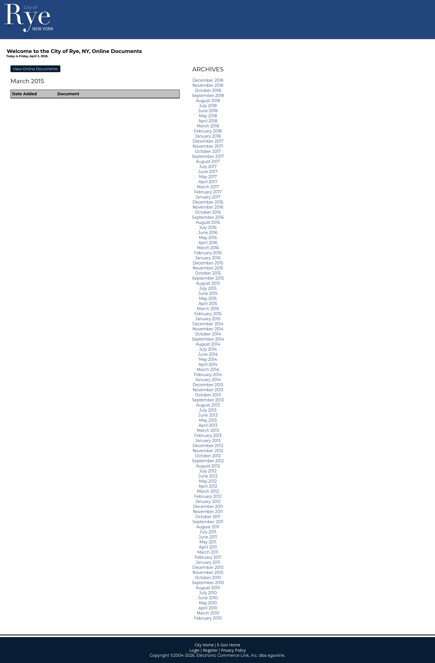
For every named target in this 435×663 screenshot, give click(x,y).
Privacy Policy (233, 650)
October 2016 (208, 212)
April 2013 (208, 425)
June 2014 (208, 354)
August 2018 (208, 100)
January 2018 (208, 136)
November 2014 (207, 329)
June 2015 (208, 293)
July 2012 (208, 471)
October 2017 (208, 151)
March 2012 (208, 491)
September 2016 (208, 217)
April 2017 (208, 181)
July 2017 (208, 166)
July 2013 (208, 410)
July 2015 (208, 288)
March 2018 (208, 126)
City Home (204, 644)
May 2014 (208, 359)
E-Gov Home (228, 644)
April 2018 (207, 120)
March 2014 (208, 369)
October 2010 (208, 577)
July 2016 (208, 227)
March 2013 (208, 430)
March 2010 (208, 613)
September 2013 (208, 400)
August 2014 (208, 344)
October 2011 (207, 516)
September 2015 (208, 278)
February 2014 (208, 374)
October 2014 (208, 334)
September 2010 (208, 582)
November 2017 (208, 146)
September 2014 (208, 339)
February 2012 (208, 496)
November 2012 (208, 450)
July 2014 (208, 349)
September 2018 (208, 95)
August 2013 (208, 405)
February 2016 (207, 252)
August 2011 (207, 526)
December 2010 (207, 567)
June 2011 (208, 537)
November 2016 (208, 207)
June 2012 (208, 476)
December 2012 (208, 445)
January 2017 (208, 197)
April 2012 (208, 486)
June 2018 (208, 110)
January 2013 (207, 440)
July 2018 (208, 105)
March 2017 (208, 186)
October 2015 (208, 273)
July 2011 (208, 531)
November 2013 (208, 389)
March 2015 (208, 308)
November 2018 (207, 85)
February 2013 (208, 435)
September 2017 (208, 156)
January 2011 (208, 562)
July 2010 (208, 592)
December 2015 (208, 263)
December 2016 (207, 202)
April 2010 (208, 608)
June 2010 (208, 597)
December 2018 (207, 80)
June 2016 (208, 232)
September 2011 (207, 521)
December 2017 (208, 141)
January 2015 (207, 318)
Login (194, 650)
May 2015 (208, 298)
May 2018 (208, 115)
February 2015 (208, 313)
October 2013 (208, 394)
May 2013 (208, 420)
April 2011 (208, 547)
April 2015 (208, 303)
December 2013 (208, 384)
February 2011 (208, 557)
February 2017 (207, 192)
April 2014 (208, 364)
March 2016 (208, 247)
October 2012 (208, 455)
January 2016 (208, 257)
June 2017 (208, 171)
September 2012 (208, 460)
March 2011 (207, 552)
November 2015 (208, 268)
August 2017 (208, 161)
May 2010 (208, 602)
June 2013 (208, 415)
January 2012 (207, 501)
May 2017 (208, 176)
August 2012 (208, 465)
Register (210, 650)
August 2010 (208, 587)
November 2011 (208, 511)
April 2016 (207, 242)
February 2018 (208, 131)
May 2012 (208, 481)
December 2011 (208, 506)
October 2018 (208, 90)
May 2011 (207, 542)
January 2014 (208, 379)
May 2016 (208, 237)
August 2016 (208, 222)
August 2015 (208, 283)
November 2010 (207, 572)
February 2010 (208, 618)
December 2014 (207, 323)
